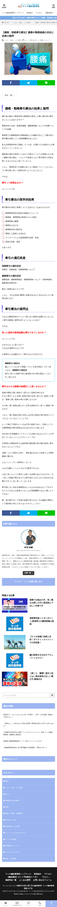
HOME (6, 22)
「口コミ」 (45, 877)
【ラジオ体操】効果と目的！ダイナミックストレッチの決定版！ (41, 639)
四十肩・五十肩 (10, 820)
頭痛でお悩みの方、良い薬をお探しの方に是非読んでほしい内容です (41, 603)
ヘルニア (47, 40)
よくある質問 (24, 880)
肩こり (37, 40)
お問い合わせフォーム (42, 880)
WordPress (38, 894)
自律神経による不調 (12, 826)
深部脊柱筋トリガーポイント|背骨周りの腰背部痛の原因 (42, 621)
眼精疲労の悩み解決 (12, 800)
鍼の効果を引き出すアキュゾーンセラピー (41, 656)
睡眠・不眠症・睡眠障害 (14, 813)
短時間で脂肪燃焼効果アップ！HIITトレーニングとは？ (22, 741)
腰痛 (41, 40)
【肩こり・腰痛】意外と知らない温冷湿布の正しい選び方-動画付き (41, 676)
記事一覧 (28, 573)
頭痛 (7, 807)
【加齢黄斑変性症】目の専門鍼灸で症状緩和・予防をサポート (25, 747)
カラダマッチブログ (12, 852)
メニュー (28, 903)
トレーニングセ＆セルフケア (15, 833)
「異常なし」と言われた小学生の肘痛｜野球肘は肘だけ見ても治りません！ (28, 724)
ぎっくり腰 (28, 40)
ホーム (5, 903)
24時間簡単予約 (17, 903)
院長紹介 (30, 13)
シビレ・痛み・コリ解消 (21, 22)
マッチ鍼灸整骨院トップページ (13, 13)
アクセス (39, 13)
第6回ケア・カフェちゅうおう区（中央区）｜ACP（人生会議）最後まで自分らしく (28, 716)
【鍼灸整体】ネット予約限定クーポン (22, 877)
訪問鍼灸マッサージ (12, 846)
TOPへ (51, 903)
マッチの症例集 (10, 839)
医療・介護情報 (10, 859)
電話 (40, 903)
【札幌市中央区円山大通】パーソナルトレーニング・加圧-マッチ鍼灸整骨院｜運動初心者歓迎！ (28, 733)
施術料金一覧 (10, 880)
